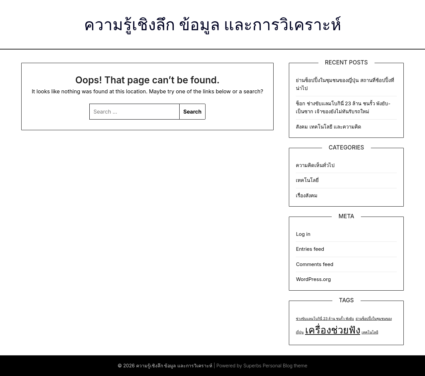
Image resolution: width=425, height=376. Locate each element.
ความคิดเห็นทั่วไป (315, 165)
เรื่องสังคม (306, 195)
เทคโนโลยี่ (307, 180)
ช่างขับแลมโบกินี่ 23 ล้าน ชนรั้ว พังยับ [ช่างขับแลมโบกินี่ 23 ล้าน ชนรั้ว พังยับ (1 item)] (325, 319)
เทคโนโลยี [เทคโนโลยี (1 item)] (370, 332)
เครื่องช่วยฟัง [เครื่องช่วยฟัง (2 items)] (332, 330)
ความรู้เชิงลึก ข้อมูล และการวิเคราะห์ (212, 23)
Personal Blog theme (285, 365)
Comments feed (314, 264)
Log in (303, 234)
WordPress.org (313, 279)
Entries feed (310, 249)
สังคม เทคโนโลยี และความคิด (328, 127)
